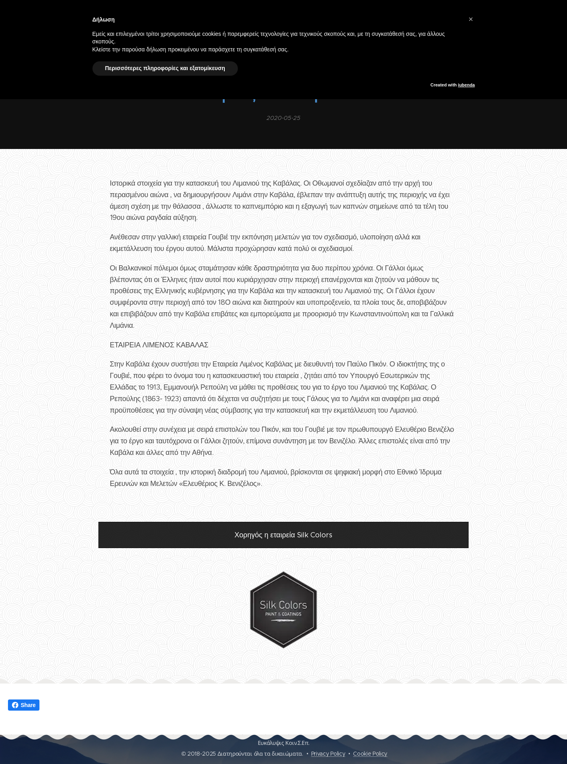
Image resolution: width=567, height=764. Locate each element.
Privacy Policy (328, 753)
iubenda (466, 84)
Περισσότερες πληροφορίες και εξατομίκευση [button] (165, 68)
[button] (471, 19)
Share (23, 705)
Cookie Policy (370, 753)
